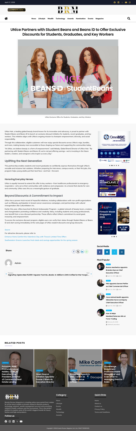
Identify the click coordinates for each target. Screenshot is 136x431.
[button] (128, 18)
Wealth (50, 18)
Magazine (100, 18)
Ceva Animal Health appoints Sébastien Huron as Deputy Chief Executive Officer (117, 300)
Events (90, 18)
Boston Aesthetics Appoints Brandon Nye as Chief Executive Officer (116, 270)
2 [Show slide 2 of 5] (111, 198)
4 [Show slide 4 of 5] (114, 198)
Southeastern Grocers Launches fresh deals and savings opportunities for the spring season (41, 240)
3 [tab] (114, 165)
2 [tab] (111, 165)
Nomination (81, 18)
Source (7, 230)
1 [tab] (109, 165)
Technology (60, 18)
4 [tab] (116, 165)
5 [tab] (118, 165)
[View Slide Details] (114, 147)
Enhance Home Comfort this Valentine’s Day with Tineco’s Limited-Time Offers (35, 237)
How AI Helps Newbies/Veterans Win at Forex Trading (116, 316)
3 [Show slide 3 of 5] (112, 198)
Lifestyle (41, 18)
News (33, 18)
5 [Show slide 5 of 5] (115, 198)
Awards (70, 18)
